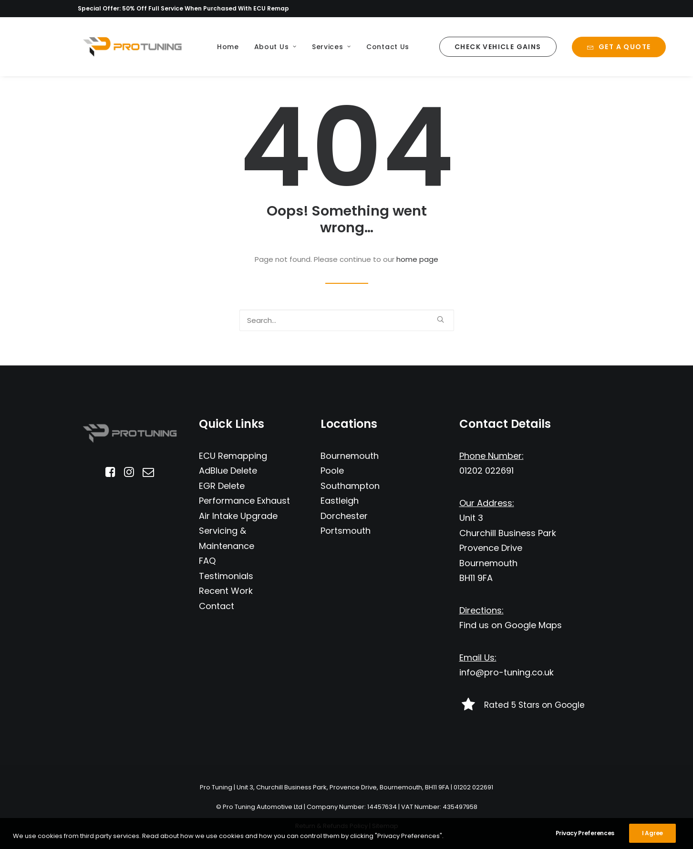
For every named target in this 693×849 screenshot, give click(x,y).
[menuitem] (228, 46)
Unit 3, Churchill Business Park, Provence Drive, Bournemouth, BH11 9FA (343, 787)
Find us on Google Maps (510, 625)
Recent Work (226, 591)
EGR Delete (222, 486)
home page (417, 259)
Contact (216, 606)
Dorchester (344, 516)
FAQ (207, 561)
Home (228, 47)
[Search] (346, 320)
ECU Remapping (233, 456)
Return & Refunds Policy (331, 825)
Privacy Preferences (585, 841)
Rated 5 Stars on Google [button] (534, 705)
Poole (332, 470)
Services (331, 47)
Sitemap (385, 825)
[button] (440, 319)
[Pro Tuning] (132, 46)
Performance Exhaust (244, 501)
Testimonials (226, 576)
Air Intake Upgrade (238, 516)
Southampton (350, 486)
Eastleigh (340, 501)
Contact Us (387, 47)
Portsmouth (346, 531)
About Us (275, 47)
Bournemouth (350, 456)
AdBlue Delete (228, 470)
